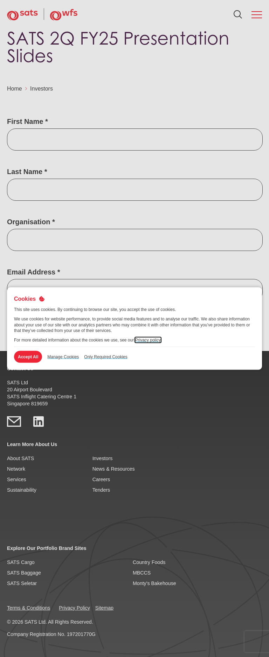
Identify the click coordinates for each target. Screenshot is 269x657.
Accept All (28, 356)
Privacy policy (148, 340)
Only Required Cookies (105, 356)
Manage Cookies (63, 356)
